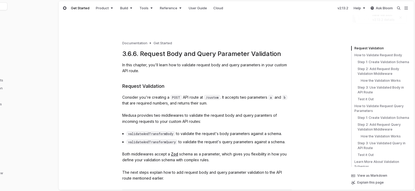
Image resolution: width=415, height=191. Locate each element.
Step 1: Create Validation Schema (380, 62)
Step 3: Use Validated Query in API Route (378, 145)
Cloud (218, 8)
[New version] (378, 16)
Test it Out (362, 99)
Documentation (134, 43)
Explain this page (367, 182)
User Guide (198, 8)
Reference (171, 8)
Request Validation (367, 48)
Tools (146, 8)
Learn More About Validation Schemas (375, 164)
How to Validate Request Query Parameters (377, 108)
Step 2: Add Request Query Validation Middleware (376, 127)
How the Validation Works (376, 80)
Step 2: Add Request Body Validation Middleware (375, 71)
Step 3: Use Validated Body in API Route (377, 90)
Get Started (80, 8)
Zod (174, 154)
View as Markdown (369, 175)
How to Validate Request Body (376, 55)
